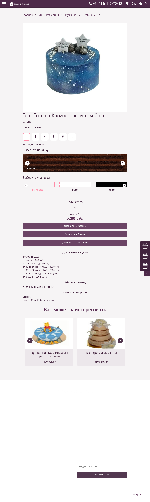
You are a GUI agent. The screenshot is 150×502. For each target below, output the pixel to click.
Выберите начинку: (36, 150)
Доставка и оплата (89, 422)
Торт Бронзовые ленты (101, 353)
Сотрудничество (87, 440)
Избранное (85, 436)
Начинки (84, 431)
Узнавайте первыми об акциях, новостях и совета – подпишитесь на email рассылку (102, 459)
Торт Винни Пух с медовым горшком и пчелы (49, 354)
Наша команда (87, 445)
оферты (137, 494)
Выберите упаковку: (36, 177)
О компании (85, 418)
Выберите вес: (32, 127)
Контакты (84, 427)
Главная (84, 413)
